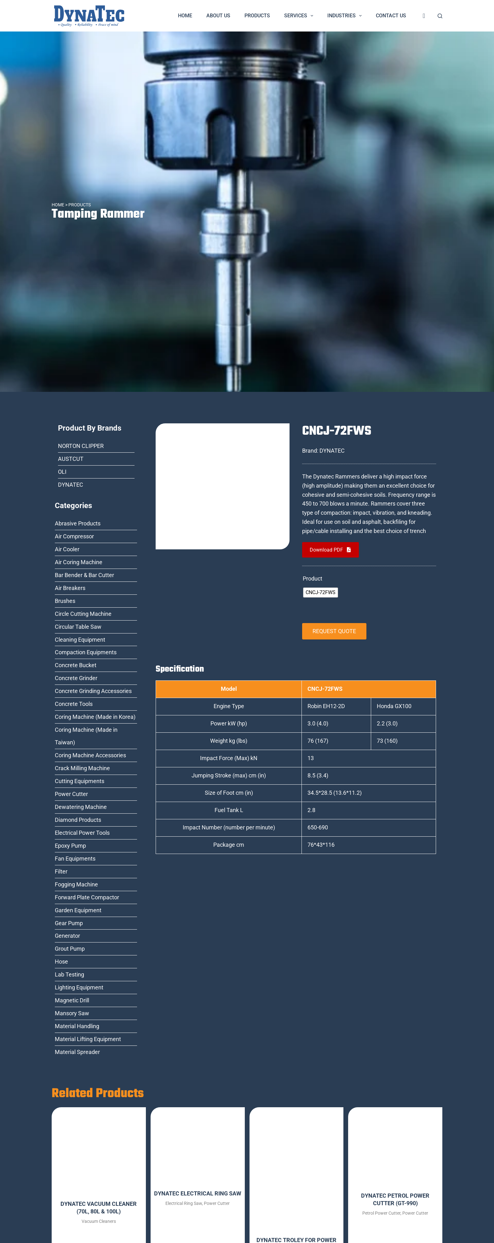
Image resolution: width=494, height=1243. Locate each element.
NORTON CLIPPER (81, 446)
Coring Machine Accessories (90, 755)
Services (300, 16)
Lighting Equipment (79, 987)
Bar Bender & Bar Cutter (84, 575)
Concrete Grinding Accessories (93, 691)
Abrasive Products (78, 523)
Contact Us (391, 16)
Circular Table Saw (78, 626)
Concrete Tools (74, 704)
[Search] (440, 16)
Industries (345, 16)
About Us (218, 16)
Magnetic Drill (72, 1000)
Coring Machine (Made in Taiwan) (86, 736)
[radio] (320, 592)
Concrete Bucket (75, 665)
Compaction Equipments (86, 652)
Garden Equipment (78, 910)
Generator (67, 935)
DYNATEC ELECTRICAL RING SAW (197, 1193)
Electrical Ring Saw (183, 1203)
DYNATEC (70, 484)
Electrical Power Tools (82, 832)
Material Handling (77, 1026)
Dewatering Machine (81, 807)
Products (257, 16)
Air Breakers (70, 588)
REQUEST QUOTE (334, 631)
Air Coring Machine (78, 562)
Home (185, 16)
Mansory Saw (72, 1013)
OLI (62, 471)
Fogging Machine (76, 884)
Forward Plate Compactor (87, 897)
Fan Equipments (75, 858)
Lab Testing (69, 974)
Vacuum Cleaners (99, 1221)
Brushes (65, 601)
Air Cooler (67, 549)
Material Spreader (77, 1052)
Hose (61, 961)
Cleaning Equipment (80, 639)
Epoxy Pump (70, 845)
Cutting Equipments (79, 781)
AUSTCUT (70, 458)
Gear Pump (69, 923)
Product (312, 578)
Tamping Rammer (99, 214)
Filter (61, 871)
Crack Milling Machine (82, 768)
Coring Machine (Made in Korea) (95, 716)
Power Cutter (71, 794)
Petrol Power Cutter (381, 1213)
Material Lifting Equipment (88, 1039)
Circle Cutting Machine (83, 613)
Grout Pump (70, 948)
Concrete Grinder (76, 678)
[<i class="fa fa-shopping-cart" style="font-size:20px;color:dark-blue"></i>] (423, 15)
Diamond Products (78, 819)
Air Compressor (74, 536)
